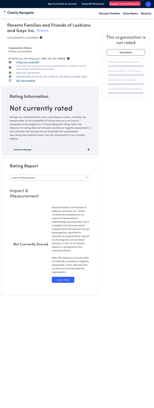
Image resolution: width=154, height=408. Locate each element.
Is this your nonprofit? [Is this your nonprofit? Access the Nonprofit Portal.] (27, 62)
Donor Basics (130, 13)
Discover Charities (109, 13)
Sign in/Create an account (62, 3)
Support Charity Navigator (124, 3)
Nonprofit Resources (93, 3)
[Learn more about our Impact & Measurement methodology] (63, 280)
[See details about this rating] (126, 52)
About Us (146, 13)
